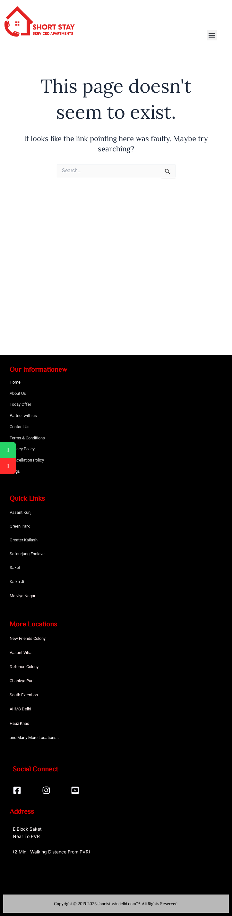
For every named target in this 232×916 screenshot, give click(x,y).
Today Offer (20, 404)
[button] (212, 35)
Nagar (29, 595)
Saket (15, 567)
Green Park (20, 526)
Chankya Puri (21, 680)
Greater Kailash (24, 540)
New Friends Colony (28, 638)
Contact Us (20, 426)
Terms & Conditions (27, 438)
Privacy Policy (22, 448)
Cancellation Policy (27, 460)
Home (15, 382)
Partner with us (23, 415)
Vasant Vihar (21, 652)
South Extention (24, 694)
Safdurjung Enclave (27, 553)
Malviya (17, 595)
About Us (18, 393)
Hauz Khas (19, 723)
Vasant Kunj (20, 512)
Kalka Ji (17, 581)
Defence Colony (24, 666)
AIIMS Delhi (20, 709)
